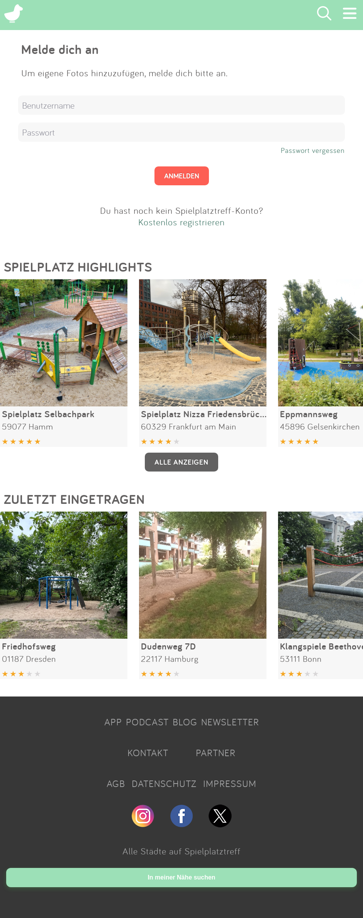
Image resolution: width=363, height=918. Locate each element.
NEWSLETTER (230, 722)
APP (113, 722)
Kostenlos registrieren (181, 222)
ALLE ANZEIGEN (181, 462)
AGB (116, 783)
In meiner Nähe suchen (181, 877)
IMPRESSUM (229, 783)
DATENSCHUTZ (164, 783)
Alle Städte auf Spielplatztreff (181, 851)
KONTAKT (147, 753)
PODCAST (147, 722)
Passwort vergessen (313, 150)
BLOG (185, 722)
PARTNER (216, 753)
